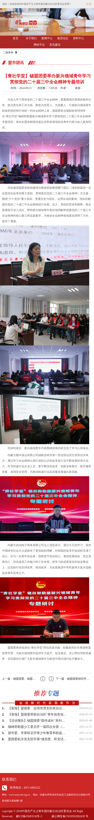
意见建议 (55, 44)
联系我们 (9, 779)
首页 (15, 38)
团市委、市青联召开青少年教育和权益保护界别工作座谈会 (38, 733)
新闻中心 (47, 38)
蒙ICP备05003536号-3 (29, 816)
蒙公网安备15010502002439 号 (70, 816)
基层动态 (62, 38)
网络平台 (39, 44)
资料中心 (78, 38)
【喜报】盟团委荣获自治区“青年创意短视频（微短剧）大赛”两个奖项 (38, 714)
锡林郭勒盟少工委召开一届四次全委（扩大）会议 (38, 726)
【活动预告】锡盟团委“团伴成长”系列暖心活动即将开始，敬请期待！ (38, 720)
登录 (89, 4)
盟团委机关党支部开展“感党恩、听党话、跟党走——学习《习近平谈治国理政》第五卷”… (38, 739)
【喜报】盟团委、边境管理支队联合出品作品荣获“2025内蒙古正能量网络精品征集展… (38, 708)
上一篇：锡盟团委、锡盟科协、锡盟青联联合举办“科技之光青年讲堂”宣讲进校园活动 (23, 678)
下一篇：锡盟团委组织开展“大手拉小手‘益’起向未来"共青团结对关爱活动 (70, 678)
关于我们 (31, 38)
